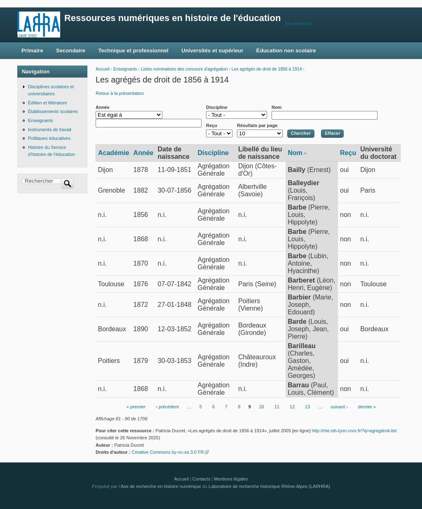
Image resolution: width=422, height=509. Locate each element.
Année (103, 107)
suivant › (339, 407)
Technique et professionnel (133, 50)
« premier (136, 407)
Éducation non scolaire (286, 50)
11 (276, 407)
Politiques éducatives (49, 138)
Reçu (211, 125)
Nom (276, 107)
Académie (113, 152)
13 (307, 407)
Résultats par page (257, 125)
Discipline (216, 107)
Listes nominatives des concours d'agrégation (184, 69)
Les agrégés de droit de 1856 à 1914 (267, 69)
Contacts (201, 478)
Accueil (103, 69)
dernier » (367, 407)
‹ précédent (167, 407)
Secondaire (70, 50)
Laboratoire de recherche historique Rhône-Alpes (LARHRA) (269, 486)
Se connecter (298, 23)
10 (261, 407)
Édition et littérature (47, 102)
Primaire (32, 50)
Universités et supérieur (212, 50)
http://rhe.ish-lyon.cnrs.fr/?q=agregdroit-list (354, 430)
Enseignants (125, 69)
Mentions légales (231, 478)
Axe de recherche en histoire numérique (161, 486)
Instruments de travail (49, 129)
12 (292, 407)
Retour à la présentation (120, 93)
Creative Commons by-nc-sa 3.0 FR (170, 452)
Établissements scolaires (53, 111)
